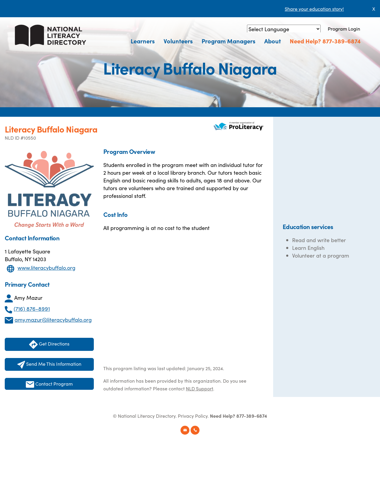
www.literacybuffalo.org (46, 267)
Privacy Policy (193, 415)
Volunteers (178, 41)
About (272, 41)
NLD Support (199, 388)
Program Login (344, 28)
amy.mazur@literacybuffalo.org (53, 319)
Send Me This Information (49, 364)
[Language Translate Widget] (284, 29)
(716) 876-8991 (32, 308)
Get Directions (49, 344)
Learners (143, 41)
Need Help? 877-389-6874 (325, 41)
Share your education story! (314, 8)
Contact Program (49, 384)
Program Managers (228, 41)
